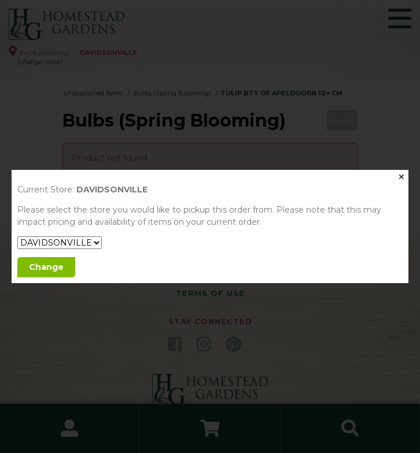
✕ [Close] (401, 176)
